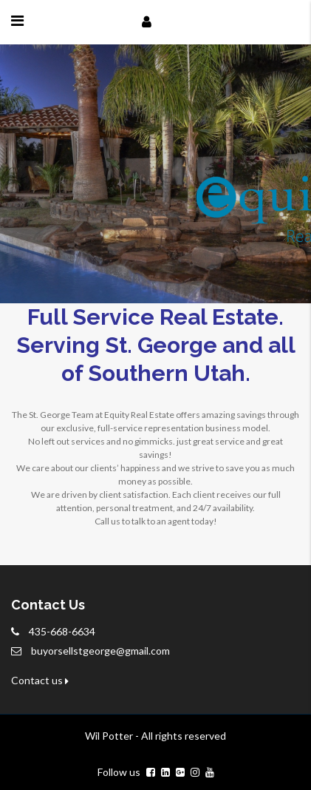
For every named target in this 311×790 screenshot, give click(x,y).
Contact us (40, 680)
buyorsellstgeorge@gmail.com (100, 650)
